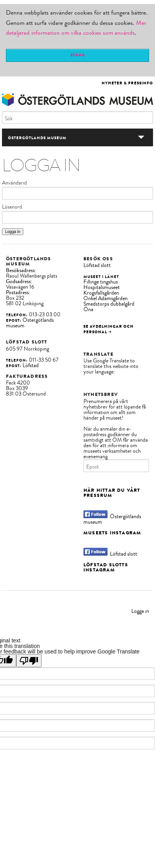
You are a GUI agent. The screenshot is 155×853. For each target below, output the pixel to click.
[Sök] (77, 117)
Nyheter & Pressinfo (127, 83)
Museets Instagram (112, 532)
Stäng (77, 55)
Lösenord (12, 207)
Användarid (14, 183)
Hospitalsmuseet (101, 287)
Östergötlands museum (30, 323)
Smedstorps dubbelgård (108, 304)
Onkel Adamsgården (105, 298)
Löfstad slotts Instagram (105, 567)
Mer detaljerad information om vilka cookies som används (76, 28)
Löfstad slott (97, 265)
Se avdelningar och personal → (108, 329)
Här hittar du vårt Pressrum (111, 493)
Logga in (140, 611)
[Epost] (116, 465)
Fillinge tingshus (100, 282)
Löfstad (31, 365)
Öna (88, 309)
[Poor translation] (29, 660)
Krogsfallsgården (101, 293)
